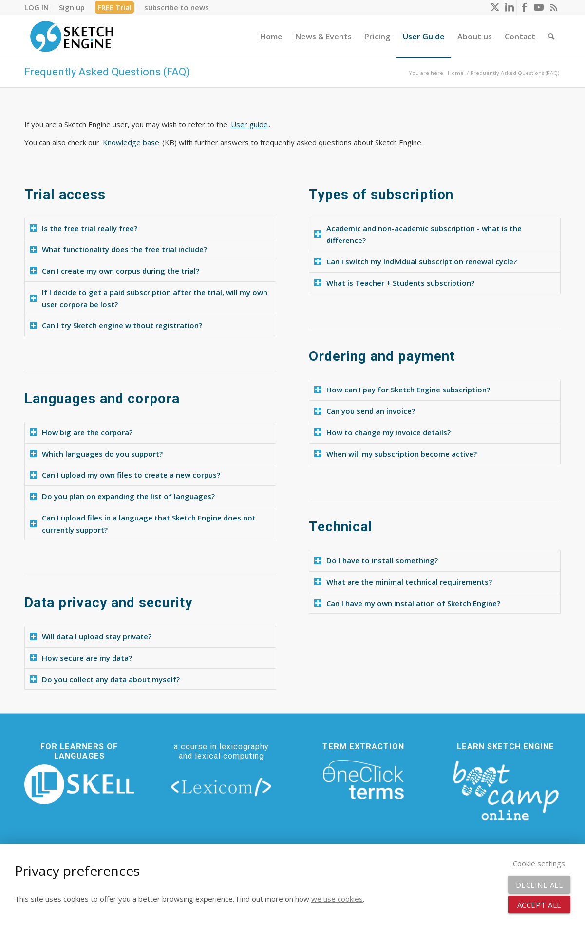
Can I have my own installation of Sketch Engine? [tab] (407, 603)
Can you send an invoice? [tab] (364, 411)
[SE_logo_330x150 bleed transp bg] (71, 36)
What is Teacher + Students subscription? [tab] (394, 283)
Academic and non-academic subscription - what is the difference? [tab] (418, 234)
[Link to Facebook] (524, 7)
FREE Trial (114, 7)
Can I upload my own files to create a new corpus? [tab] (125, 475)
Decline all (539, 885)
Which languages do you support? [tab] (96, 454)
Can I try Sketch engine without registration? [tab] (116, 325)
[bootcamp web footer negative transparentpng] (506, 789)
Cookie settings (539, 863)
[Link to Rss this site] (553, 7)
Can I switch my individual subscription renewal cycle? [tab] (415, 261)
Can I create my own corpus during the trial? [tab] (114, 271)
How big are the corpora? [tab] (81, 432)
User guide (249, 124)
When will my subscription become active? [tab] (395, 454)
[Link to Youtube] (538, 7)
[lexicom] (222, 786)
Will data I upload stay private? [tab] (90, 636)
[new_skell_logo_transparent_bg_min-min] (79, 784)
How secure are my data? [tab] (81, 658)
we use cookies (337, 899)
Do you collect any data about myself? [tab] (105, 679)
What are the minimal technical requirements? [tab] (403, 582)
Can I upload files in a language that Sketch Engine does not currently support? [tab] (143, 524)
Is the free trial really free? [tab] (83, 228)
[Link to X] (495, 7)
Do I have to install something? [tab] (376, 560)
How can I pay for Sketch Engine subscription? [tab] (402, 389)
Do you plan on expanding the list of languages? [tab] (122, 496)
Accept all (539, 904)
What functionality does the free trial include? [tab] (118, 249)
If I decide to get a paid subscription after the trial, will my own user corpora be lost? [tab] (148, 298)
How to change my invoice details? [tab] (382, 432)
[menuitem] (39, 7)
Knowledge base (131, 142)
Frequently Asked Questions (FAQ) (107, 72)
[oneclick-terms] (363, 780)
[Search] (551, 36)
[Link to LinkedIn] (509, 7)
